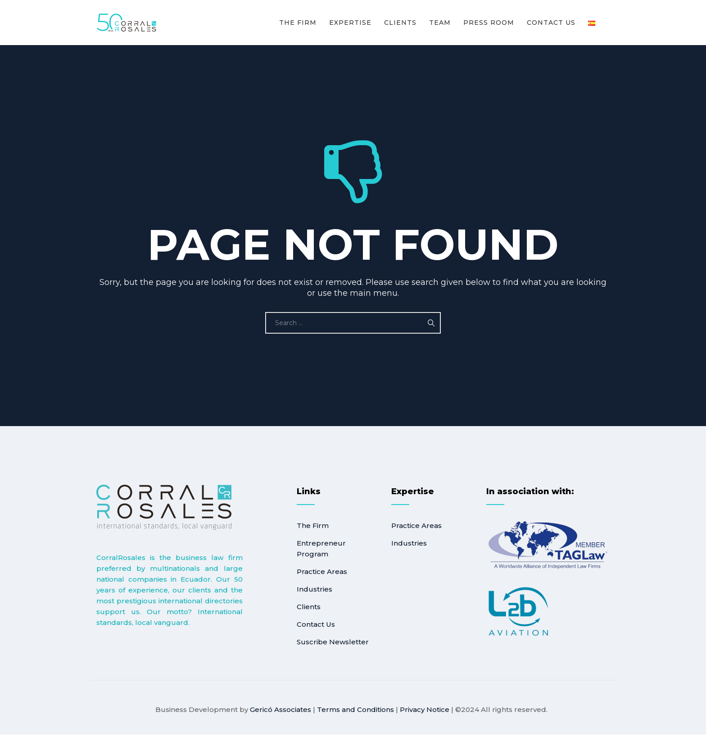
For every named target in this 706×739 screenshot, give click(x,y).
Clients (400, 22)
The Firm (298, 22)
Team (440, 22)
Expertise (350, 22)
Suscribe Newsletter (333, 642)
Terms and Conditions (355, 709)
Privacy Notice (424, 709)
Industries (314, 589)
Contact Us (551, 22)
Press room (488, 22)
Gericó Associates (280, 709)
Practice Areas (322, 571)
